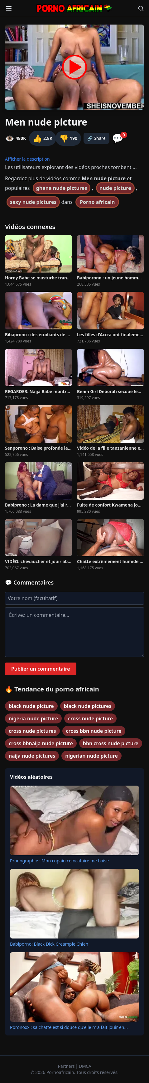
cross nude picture (90, 718)
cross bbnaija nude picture (41, 743)
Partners (67, 1066)
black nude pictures (88, 706)
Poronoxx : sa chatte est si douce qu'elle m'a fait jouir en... (69, 1027)
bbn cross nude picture (110, 743)
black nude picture (31, 706)
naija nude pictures (32, 755)
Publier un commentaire (40, 668)
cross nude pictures (32, 730)
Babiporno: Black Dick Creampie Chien (49, 944)
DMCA (85, 1066)
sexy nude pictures (33, 202)
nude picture (115, 188)
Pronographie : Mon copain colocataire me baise (59, 861)
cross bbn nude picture (94, 730)
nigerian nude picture (91, 755)
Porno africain (97, 202)
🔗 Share (96, 138)
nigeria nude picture (33, 718)
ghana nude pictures (61, 188)
